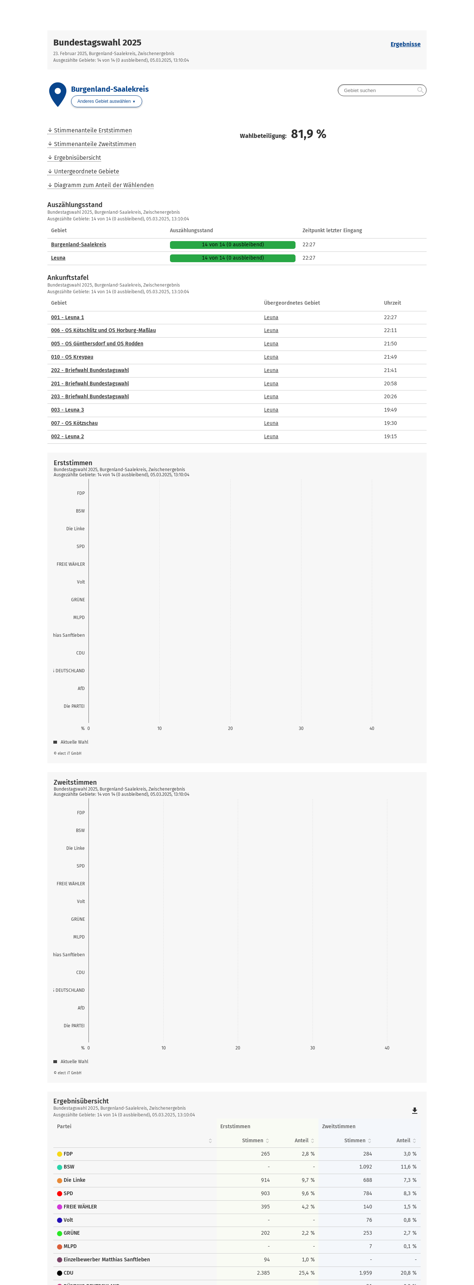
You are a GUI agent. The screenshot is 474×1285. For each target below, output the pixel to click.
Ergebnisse (406, 44)
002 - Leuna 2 (67, 436)
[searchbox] (382, 90)
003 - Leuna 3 (67, 410)
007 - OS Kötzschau (74, 423)
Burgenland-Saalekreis (78, 244)
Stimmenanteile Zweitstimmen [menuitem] (95, 144)
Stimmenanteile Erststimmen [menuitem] (93, 130)
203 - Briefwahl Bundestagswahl (90, 396)
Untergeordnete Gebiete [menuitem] (86, 171)
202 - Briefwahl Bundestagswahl (90, 370)
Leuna (58, 258)
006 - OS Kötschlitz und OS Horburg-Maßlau (103, 330)
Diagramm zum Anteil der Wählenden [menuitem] (104, 185)
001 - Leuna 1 (67, 317)
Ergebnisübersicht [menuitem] (77, 157)
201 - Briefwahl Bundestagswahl (90, 384)
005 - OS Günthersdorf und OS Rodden (97, 344)
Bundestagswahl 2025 (97, 42)
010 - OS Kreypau (72, 357)
